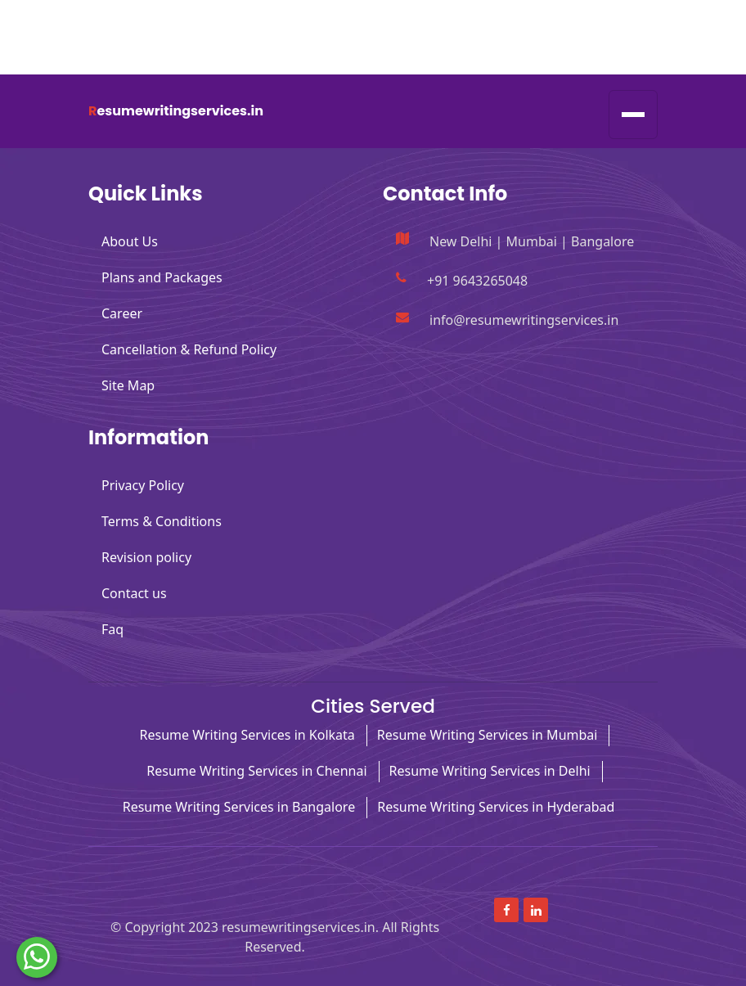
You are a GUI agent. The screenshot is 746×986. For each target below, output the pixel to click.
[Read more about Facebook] (601, 18)
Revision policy (146, 557)
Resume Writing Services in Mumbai (487, 735)
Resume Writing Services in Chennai (256, 771)
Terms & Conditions (161, 521)
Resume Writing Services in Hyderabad (495, 807)
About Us (129, 241)
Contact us (134, 593)
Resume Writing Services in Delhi (490, 771)
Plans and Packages (161, 277)
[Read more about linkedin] (640, 18)
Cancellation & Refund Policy (188, 349)
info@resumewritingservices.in (201, 19)
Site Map (128, 385)
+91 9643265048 (161, 56)
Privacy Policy (142, 485)
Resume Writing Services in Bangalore (239, 807)
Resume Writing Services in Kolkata (247, 735)
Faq (112, 629)
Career (121, 313)
